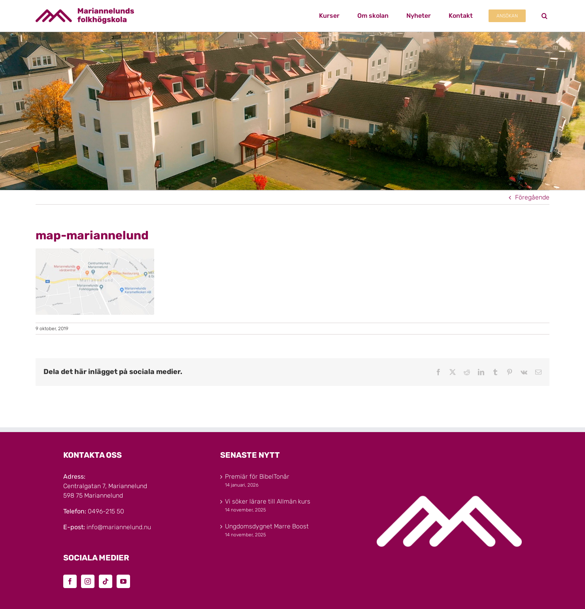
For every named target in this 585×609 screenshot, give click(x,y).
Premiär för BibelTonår (257, 476)
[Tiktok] (105, 581)
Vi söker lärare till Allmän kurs (267, 501)
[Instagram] (87, 581)
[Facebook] (70, 581)
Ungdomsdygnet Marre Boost (267, 526)
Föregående (532, 197)
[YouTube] (123, 581)
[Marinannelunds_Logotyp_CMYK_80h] (85, 11)
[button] (544, 16)
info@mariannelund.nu (119, 527)
